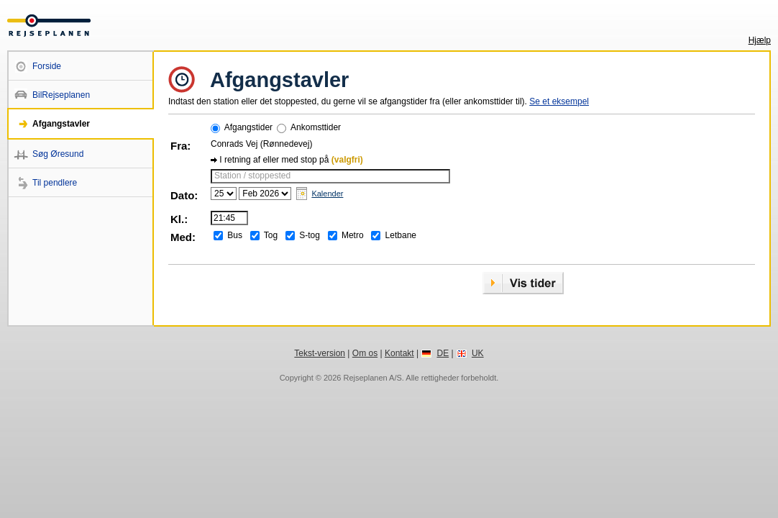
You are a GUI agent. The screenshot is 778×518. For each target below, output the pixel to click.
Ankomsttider (315, 127)
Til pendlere (54, 183)
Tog (271, 235)
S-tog (309, 235)
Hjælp (760, 40)
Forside (46, 66)
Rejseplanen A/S (372, 377)
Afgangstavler (61, 124)
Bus (234, 235)
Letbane (400, 235)
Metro (353, 235)
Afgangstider (248, 127)
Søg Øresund (57, 154)
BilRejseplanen (61, 95)
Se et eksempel (559, 101)
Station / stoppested (252, 176)
